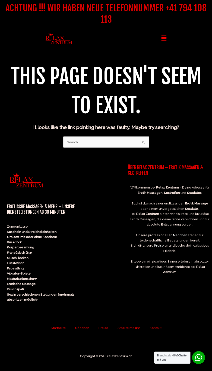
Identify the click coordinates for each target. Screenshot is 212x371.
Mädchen (180, 235)
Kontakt (155, 328)
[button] (163, 38)
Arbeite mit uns (128, 328)
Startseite (58, 328)
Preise (159, 245)
